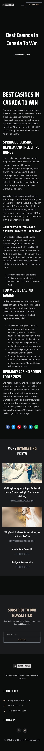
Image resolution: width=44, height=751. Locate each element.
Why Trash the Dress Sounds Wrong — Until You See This (22, 534)
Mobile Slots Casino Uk (22, 549)
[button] (22, 5)
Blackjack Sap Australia (22, 562)
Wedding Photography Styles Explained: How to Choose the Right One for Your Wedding (22, 492)
